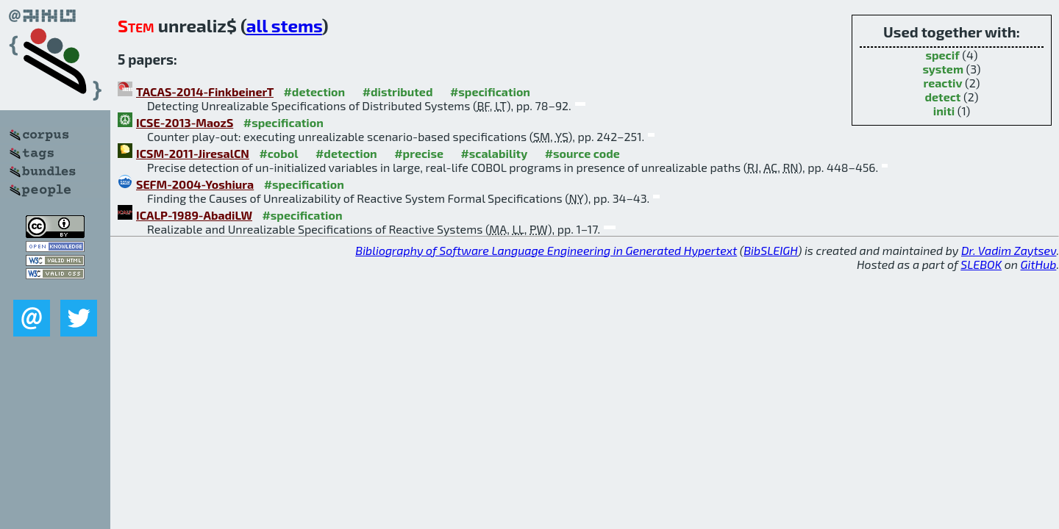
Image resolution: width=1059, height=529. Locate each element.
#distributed (398, 91)
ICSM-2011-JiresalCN (192, 153)
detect (943, 97)
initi (944, 111)
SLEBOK (981, 264)
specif (942, 55)
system (942, 69)
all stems (284, 25)
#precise (418, 153)
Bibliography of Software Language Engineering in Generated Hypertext (546, 250)
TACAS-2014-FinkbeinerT (205, 91)
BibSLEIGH (770, 250)
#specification (490, 91)
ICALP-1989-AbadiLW (194, 215)
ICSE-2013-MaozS (184, 122)
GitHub (1039, 264)
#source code (582, 153)
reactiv (942, 83)
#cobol (278, 153)
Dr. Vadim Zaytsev (1008, 250)
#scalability (493, 153)
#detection (314, 91)
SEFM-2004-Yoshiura (195, 184)
